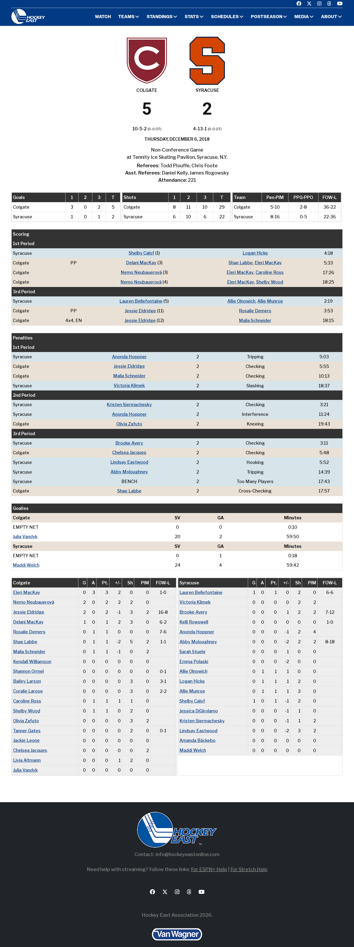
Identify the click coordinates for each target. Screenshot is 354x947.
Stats (191, 17)
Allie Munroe (270, 300)
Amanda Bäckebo (197, 732)
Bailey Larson (27, 674)
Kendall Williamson (32, 655)
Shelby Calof (141, 253)
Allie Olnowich (241, 300)
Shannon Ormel (28, 665)
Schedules (225, 17)
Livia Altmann (27, 752)
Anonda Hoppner (129, 355)
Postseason (266, 17)
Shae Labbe (241, 262)
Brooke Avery (129, 439)
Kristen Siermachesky (129, 402)
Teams (126, 17)
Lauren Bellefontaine (140, 300)
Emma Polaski (193, 655)
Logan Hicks (255, 253)
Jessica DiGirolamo (198, 703)
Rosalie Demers (255, 309)
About (329, 17)
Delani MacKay (141, 262)
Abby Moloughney (129, 468)
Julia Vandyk (25, 532)
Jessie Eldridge (140, 309)
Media (301, 17)
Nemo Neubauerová (141, 271)
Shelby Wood (269, 281)
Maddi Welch (26, 560)
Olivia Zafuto (129, 421)
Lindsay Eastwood (129, 458)
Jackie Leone (26, 732)
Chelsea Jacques (129, 449)
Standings (159, 17)
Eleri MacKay (268, 262)
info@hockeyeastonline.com (188, 846)
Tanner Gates (27, 723)
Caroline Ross (270, 271)
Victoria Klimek (129, 383)
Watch (102, 17)
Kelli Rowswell (193, 616)
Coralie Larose (28, 684)
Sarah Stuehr (192, 645)
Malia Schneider (255, 319)
